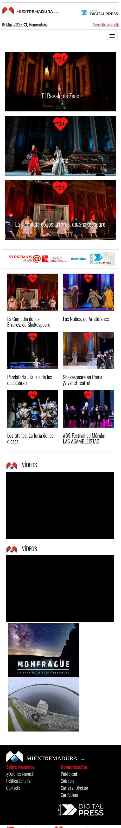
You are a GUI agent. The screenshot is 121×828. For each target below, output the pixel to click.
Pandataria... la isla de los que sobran (29, 379)
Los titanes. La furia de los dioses (30, 438)
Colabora (68, 780)
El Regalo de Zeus (60, 95)
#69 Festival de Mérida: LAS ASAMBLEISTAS (84, 438)
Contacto (13, 787)
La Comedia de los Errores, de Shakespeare (60, 224)
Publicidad (69, 773)
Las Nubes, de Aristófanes (86, 318)
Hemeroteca (36, 24)
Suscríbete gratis (106, 24)
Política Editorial (19, 780)
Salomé (60, 160)
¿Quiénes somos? (20, 773)
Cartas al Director (74, 787)
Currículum (69, 794)
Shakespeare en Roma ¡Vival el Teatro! (82, 379)
